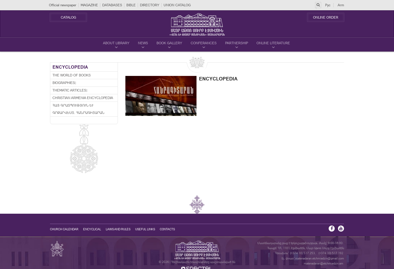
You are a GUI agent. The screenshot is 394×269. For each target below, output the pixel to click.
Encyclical (92, 229)
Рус (327, 5)
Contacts (167, 229)
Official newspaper (62, 5)
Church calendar (64, 229)
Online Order (325, 17)
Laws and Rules (118, 229)
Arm (341, 5)
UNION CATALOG (177, 5)
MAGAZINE (89, 5)
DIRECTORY (149, 5)
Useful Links (145, 229)
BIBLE (131, 5)
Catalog (68, 17)
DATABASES (112, 5)
